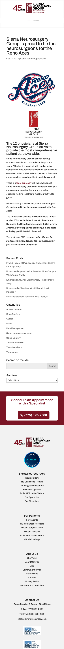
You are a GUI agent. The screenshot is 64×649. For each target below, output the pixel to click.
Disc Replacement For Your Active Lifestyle (27, 297)
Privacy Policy (32, 581)
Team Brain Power (15, 342)
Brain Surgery (13, 314)
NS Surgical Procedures (32, 485)
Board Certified (32, 562)
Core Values (32, 574)
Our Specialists (32, 497)
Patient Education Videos (32, 493)
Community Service (32, 570)
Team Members (14, 347)
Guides (9, 319)
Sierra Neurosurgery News (33, 58)
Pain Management (15, 328)
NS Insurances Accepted (32, 524)
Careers (32, 577)
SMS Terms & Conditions (32, 585)
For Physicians (32, 501)
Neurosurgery (32, 478)
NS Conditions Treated (32, 482)
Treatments (11, 352)
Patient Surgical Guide (32, 527)
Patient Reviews (32, 532)
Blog (32, 566)
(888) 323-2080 (37, 614)
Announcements (14, 309)
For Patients (32, 520)
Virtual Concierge (32, 539)
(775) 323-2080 (35, 415)
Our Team (32, 558)
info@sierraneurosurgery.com (32, 619)
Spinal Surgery (13, 338)
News (9, 323)
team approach (23, 183)
